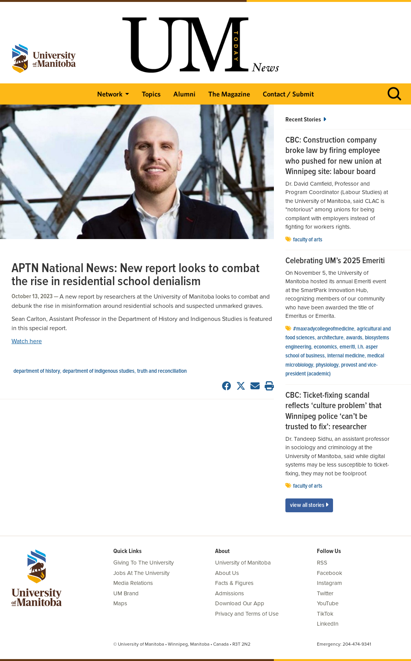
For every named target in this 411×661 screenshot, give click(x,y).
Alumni (184, 94)
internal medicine (346, 356)
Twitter (325, 593)
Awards (354, 338)
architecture (330, 338)
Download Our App (239, 603)
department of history (36, 371)
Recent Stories (305, 119)
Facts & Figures (234, 583)
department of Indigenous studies (98, 371)
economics (325, 347)
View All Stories (309, 505)
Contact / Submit (288, 94)
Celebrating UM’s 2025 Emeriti (335, 261)
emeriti (347, 347)
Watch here (27, 341)
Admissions (229, 593)
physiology (327, 365)
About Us (227, 573)
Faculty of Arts (307, 240)
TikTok (325, 613)
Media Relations (133, 583)
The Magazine (229, 94)
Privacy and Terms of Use (246, 613)
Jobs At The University (141, 573)
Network (110, 94)
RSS (322, 562)
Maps (120, 603)
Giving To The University (143, 562)
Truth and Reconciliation (162, 371)
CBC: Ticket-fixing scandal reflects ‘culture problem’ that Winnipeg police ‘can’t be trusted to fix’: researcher (333, 411)
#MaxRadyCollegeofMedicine (323, 329)
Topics (151, 94)
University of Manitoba (243, 562)
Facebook (329, 573)
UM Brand (126, 593)
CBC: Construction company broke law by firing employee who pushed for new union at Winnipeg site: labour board (333, 156)
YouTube (327, 603)
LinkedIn (327, 623)
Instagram (329, 583)
